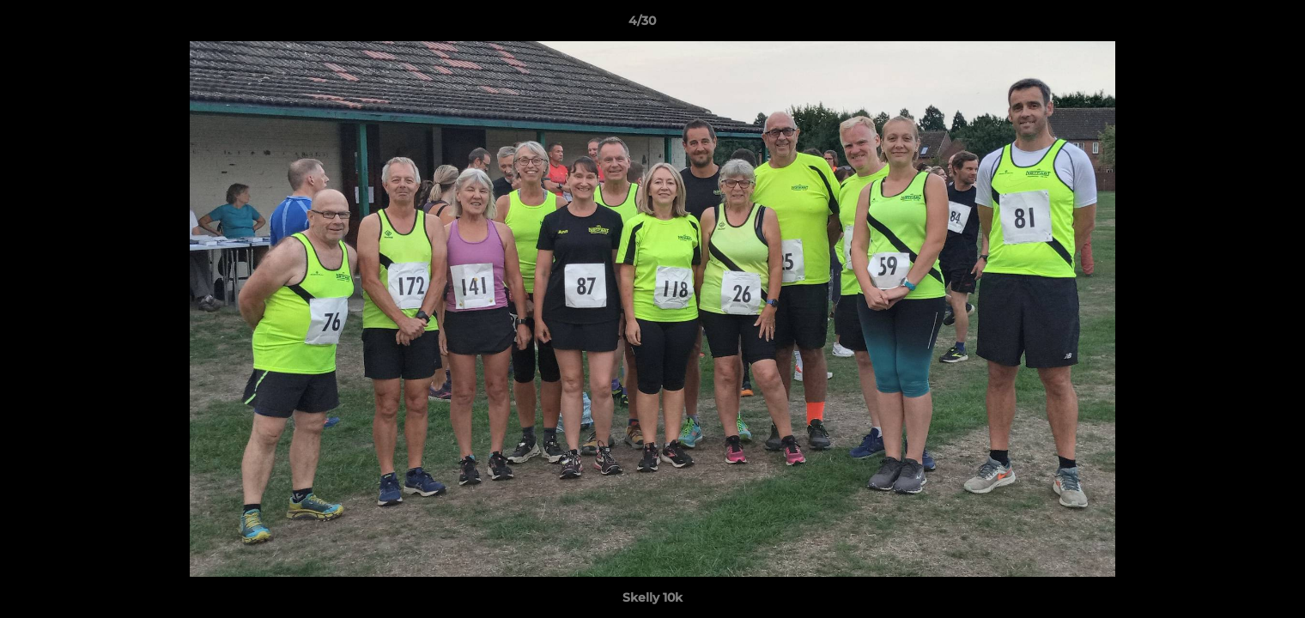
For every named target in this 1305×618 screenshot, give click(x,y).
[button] (1233, 25)
